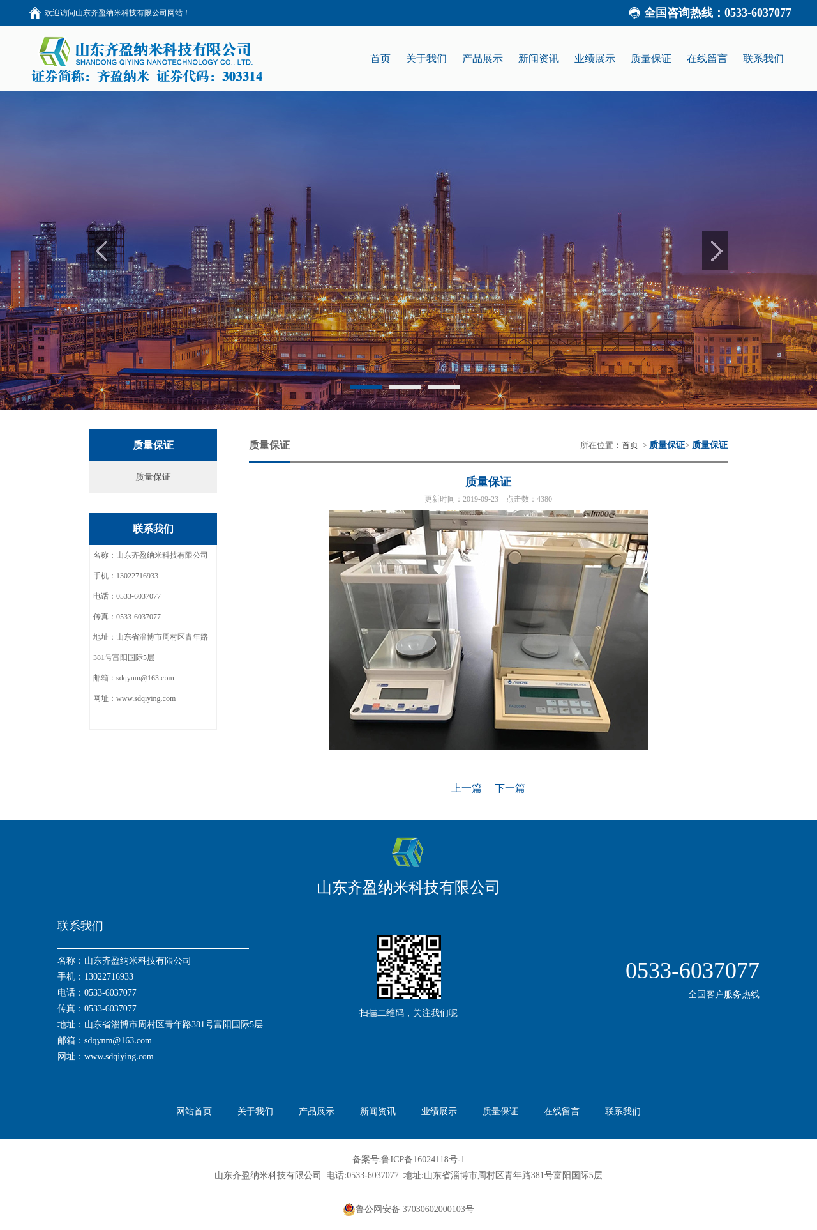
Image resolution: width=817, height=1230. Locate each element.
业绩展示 (439, 1111)
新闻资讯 (378, 1111)
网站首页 (194, 1111)
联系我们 (623, 1111)
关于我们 (255, 1111)
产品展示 (316, 1111)
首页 (630, 445)
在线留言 (562, 1111)
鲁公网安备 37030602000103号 (408, 1209)
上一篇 (466, 788)
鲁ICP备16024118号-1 (423, 1159)
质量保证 (153, 477)
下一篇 (510, 788)
